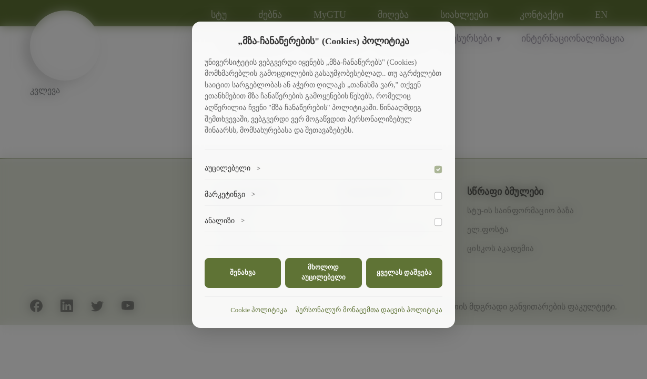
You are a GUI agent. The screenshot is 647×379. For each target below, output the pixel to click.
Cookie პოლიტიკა (258, 310)
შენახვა (243, 272)
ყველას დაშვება (404, 272)
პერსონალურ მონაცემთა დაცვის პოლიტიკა (369, 310)
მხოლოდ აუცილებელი (323, 272)
